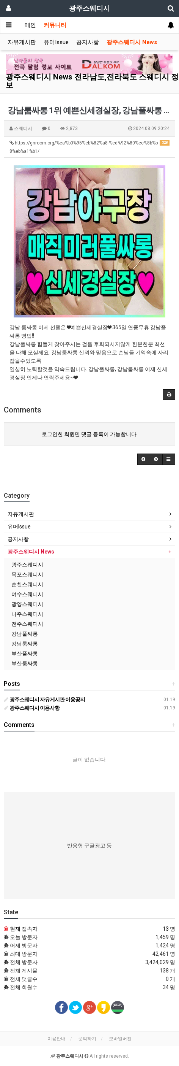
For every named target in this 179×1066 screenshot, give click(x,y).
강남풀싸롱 (24, 634)
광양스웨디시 (27, 604)
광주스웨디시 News (132, 42)
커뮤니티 (55, 25)
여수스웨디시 (27, 594)
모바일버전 (120, 1038)
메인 (30, 25)
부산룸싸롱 (24, 663)
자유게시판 (22, 42)
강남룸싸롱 (24, 644)
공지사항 (87, 42)
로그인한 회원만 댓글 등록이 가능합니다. (90, 434)
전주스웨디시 (27, 624)
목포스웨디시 (27, 574)
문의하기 (87, 1038)
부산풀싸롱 (24, 653)
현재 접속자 (24, 929)
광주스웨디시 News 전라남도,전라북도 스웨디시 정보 (92, 81)
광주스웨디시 (27, 565)
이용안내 (56, 1038)
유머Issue (56, 42)
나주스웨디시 (27, 614)
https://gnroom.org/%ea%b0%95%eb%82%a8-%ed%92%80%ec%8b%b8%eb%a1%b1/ (89, 147)
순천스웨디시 (27, 584)
